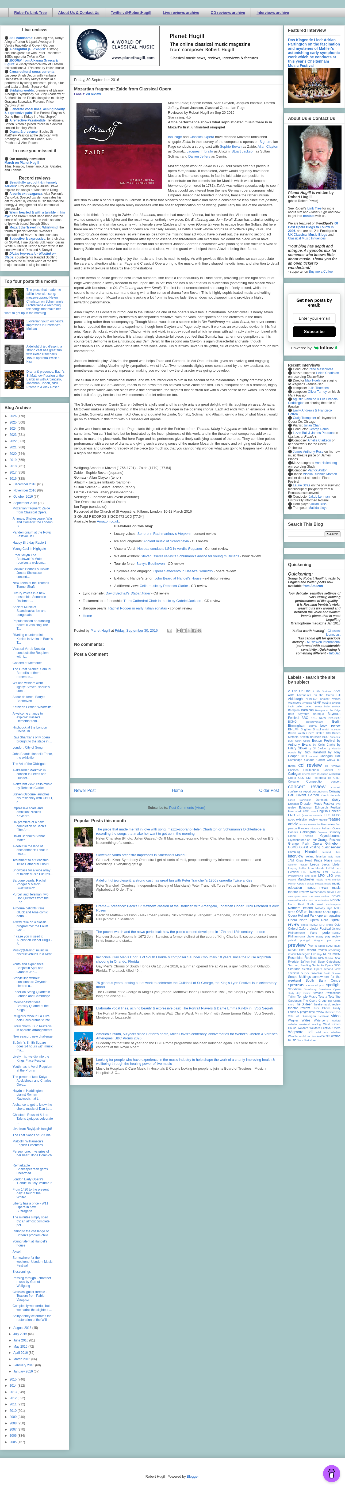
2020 (14, 454)
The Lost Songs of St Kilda (32, 1135)
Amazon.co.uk (108, 521)
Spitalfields (296, 985)
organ (329, 924)
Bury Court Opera (299, 740)
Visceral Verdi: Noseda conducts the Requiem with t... (30, 652)
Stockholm (294, 989)
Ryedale (293, 961)
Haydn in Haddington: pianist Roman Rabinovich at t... (28, 1094)
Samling (306, 965)
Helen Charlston (327, 373)
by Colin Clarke (324, 744)
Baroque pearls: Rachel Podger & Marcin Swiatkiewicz (29, 884)
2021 (14, 447)
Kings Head (304, 860)
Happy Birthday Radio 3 (30, 542)
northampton (333, 904)
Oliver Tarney (317, 392)
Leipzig (292, 868)
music (327, 883)
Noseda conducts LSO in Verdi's (169, 549)
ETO (327, 815)
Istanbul (321, 856)
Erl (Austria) (304, 815)
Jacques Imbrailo (200, 151)
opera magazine (328, 915)
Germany (334, 832)
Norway (320, 908)
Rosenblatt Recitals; (302, 958)
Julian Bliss (318, 504)
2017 (14, 472)
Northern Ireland (300, 908)
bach (291, 706)
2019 (14, 460)
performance (331, 933)
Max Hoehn (313, 380)
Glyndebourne (330, 836)
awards (336, 702)
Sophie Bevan (230, 146)
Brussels (315, 736)
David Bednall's (128, 593)
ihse (338, 852)
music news (316, 887)
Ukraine (329, 1012)
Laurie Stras (301, 485)
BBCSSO (334, 717)
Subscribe (314, 331)
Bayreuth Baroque (311, 713)
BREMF (293, 729)
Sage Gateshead (329, 961)
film (318, 824)
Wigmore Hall (300, 1032)
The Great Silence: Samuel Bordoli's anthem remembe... (32, 673)
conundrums (320, 791)
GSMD (293, 847)
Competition (314, 781)
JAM (291, 860)
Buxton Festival (323, 740)
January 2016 (23, 1371)
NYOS (291, 911)
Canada (309, 759)
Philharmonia (296, 936)
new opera (294, 896)
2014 (14, 1385)
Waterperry (321, 1020)
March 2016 (22, 1359)
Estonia (317, 815)
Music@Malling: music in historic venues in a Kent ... (32, 954)
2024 (14, 428)
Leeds (314, 864)
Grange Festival (329, 840)
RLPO (327, 954)
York (300, 1040)
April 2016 (21, 1353)
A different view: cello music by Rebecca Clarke (32, 786)
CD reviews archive (228, 12)
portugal (305, 940)
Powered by (314, 348)
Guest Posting (309, 847)
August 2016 (22, 1328)
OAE (299, 912)
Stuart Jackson (243, 151)
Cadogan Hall (330, 756)
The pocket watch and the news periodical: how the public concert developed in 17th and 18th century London (180, 932)
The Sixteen (303, 1004)
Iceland (327, 852)
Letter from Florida (311, 868)
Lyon (337, 875)
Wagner (293, 1020)
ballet (299, 706)
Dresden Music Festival (317, 804)
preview (297, 945)
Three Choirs (321, 1008)
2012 (14, 1398)
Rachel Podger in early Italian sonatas (137, 608)
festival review (308, 824)
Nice (304, 900)
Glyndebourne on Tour (302, 839)
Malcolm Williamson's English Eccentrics (28, 1143)
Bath (291, 713)
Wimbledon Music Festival (305, 1036)
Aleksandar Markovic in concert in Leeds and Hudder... (29, 774)
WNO (326, 1036)
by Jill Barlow (318, 748)
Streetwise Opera (329, 989)
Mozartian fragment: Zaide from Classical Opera (31, 510)
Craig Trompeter (304, 418)
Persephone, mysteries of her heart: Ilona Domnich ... (32, 1155)
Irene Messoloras (321, 369)
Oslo (337, 924)
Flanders (303, 828)
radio (321, 945)
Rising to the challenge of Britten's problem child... (32, 1233)
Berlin (336, 721)
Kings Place (323, 860)
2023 (14, 435)
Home (87, 616)
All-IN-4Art (311, 698)
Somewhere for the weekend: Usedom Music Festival (32, 1261)
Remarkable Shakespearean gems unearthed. (30, 1169)
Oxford (293, 929)
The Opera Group (315, 1000)
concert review (306, 786)
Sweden (318, 992)
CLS (301, 777)
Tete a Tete (326, 996)
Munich (336, 879)
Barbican (307, 710)
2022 (14, 441)
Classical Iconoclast (333, 632)
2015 (14, 1379)
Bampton (294, 710)
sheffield (293, 973)
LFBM (330, 868)
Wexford (303, 1028)
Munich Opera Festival (301, 883)
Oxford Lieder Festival (315, 929)
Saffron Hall (308, 961)
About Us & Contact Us (78, 12)
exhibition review (306, 819)
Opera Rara (319, 920)
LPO (321, 876)
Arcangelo (294, 702)
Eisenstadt (294, 811)
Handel (311, 851)
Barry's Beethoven (150, 564)
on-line (308, 912)
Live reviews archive (181, 12)
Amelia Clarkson (319, 440)
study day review (299, 993)
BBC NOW (318, 717)
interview (295, 856)
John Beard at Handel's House (178, 578)
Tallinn (292, 996)
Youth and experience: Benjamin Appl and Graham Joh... (28, 968)
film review (328, 824)
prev (337, 940)
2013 (14, 1392)
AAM (336, 691)
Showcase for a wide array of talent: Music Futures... (33, 872)
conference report (299, 791)
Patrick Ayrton (318, 470)
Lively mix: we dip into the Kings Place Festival (31, 1058)
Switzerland (332, 992)
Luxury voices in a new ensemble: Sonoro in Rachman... (29, 597)
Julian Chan (312, 425)
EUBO (336, 815)
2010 (14, 1411)
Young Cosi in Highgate (29, 549)
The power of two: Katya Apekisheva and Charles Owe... (32, 1080)
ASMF (317, 702)
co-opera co (323, 777)
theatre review (299, 1008)
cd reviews (332, 765)
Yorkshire (310, 1040)
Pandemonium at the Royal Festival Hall (32, 534)
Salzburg (294, 965)
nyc (329, 908)
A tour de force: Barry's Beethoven (29, 699)
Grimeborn (332, 843)
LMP (326, 872)
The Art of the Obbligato (30, 764)
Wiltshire (335, 1032)
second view (332, 969)
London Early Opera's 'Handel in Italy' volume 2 (32, 1181)
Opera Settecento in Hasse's (183, 571)
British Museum (331, 729)
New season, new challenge (32, 1036)
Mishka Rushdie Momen (319, 474)
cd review (93, 94)
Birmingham (296, 725)
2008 (14, 1423)
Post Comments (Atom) (187, 808)
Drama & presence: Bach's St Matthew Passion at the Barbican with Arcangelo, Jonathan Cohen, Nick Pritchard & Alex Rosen (45, 379)
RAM (329, 945)
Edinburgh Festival (327, 807)
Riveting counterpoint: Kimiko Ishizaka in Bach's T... (33, 639)
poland (292, 940)
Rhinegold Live (306, 954)
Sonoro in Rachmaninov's (164, 534)
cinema (306, 773)
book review (330, 725)
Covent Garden (307, 795)
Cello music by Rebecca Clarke (164, 586)
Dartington (305, 799)
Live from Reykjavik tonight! (32, 1129)
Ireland (309, 856)
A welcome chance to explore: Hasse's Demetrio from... (28, 717)
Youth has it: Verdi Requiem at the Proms (32, 1068)
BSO (325, 736)
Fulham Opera (331, 828)
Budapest (334, 736)
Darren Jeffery (199, 156)
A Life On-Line (299, 691)
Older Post (269, 790)
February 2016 (24, 1365)
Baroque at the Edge (327, 710)
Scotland (294, 969)
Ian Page (175, 137)
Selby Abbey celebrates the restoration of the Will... (32, 1318)
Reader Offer (296, 950)
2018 (14, 466)
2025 (14, 422)
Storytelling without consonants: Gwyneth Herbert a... (30, 982)
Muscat (319, 883)
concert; (335, 787)
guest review (331, 847)
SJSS (305, 973)
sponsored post (315, 985)
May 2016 (20, 1346)
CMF (309, 777)
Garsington (308, 832)
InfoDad (334, 653)
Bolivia (313, 725)
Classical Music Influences (307, 238)
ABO (291, 695)
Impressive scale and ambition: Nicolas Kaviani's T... (28, 812)
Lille (303, 872)
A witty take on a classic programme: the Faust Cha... (30, 926)
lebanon (292, 864)
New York (307, 896)
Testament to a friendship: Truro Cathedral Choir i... (32, 862)
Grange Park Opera (305, 843)
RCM (337, 945)
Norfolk (335, 900)
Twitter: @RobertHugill (131, 12)
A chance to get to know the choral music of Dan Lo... (32, 1106)
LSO (330, 876)
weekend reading (310, 1024)
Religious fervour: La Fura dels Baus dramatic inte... (33, 1018)
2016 (14, 479)
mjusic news (323, 879)
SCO (337, 965)
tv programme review (310, 1011)
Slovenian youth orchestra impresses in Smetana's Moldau (141, 855)
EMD (306, 811)
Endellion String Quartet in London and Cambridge (31, 994)
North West (315, 904)
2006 (14, 1436)
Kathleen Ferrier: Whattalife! (32, 707)
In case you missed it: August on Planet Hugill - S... (32, 940)
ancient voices (330, 698)
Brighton (306, 729)
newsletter (294, 900)
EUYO (291, 819)
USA (337, 1011)
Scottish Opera (312, 969)
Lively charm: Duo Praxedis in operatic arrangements (32, 1028)
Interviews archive (272, 12)
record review (317, 950)
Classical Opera (202, 137)
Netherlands (317, 892)
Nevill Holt (333, 892)
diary (336, 799)
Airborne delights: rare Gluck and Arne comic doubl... (30, 912)
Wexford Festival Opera (324, 1028)
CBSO (331, 759)
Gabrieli (293, 832)
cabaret (313, 756)
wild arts (322, 1032)
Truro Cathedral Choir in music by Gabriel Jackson (162, 601)
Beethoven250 (314, 721)
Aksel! (17, 1251)
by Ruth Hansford (312, 752)
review (292, 954)
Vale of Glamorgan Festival (308, 1016)
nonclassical (322, 900)
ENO (291, 815)
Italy (330, 856)
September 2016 (25, 503)
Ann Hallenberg (326, 463)
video (335, 1016)
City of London (319, 773)
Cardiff (320, 759)
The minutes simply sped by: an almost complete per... (31, 1221)
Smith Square (332, 973)
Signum (265, 142)
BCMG (292, 721)
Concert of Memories (27, 663)
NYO (337, 908)
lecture (304, 864)
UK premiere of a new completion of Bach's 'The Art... (29, 826)
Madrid (292, 879)
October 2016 (23, 496)
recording (334, 950)
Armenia (307, 702)
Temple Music (307, 996)
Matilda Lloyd (317, 508)
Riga (320, 954)
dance (291, 799)
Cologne (293, 781)
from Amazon (312, 586)
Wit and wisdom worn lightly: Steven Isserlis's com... (31, 687)
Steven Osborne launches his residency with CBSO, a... (33, 798)
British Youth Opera (301, 733)
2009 (14, 1417)
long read (310, 875)
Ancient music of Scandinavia (166, 541)
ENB (313, 811)
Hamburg (294, 851)
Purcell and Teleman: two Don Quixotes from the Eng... (31, 898)
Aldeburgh (295, 699)
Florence (315, 828)
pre (329, 940)
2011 (14, 1404)
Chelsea (293, 770)
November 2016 (25, 490)
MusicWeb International (323, 642)
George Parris (319, 429)
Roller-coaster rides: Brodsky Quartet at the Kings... (31, 1006)
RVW (337, 957)
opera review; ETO (312, 924)
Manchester (305, 879)
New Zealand (322, 896)
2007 (14, 1429)
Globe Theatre (300, 835)
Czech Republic (330, 795)
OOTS (327, 911)
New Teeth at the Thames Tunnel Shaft (31, 585)
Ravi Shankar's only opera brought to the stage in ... (32, 739)
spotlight (333, 985)
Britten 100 (323, 733)
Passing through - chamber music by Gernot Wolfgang (32, 1282)
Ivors (337, 856)
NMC (311, 900)
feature (323, 819)
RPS (321, 957)
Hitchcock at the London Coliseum (30, 729)
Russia (329, 957)
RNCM (336, 954)
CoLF (336, 777)
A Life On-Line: (322, 691)
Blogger (192, 1476)
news (335, 896)
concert (335, 781)
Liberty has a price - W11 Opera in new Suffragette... (30, 1207)
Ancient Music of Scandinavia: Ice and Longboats (29, 611)
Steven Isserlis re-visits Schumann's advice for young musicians (190, 556)
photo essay (315, 936)
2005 (14, 1442)
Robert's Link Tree (30, 12)
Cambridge (295, 759)
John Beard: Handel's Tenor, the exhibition (33, 756)
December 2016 (25, 484)
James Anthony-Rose (308, 451)
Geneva (322, 832)
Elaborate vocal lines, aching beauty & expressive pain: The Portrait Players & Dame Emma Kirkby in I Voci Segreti (184, 1008)
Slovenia (316, 973)
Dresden (293, 803)
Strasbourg (310, 989)
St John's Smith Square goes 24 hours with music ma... (33, 1046)
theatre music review (326, 1004)
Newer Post (85, 790)
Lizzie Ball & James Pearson (313, 433)
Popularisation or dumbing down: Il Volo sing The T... (31, 625)
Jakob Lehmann (320, 496)
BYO (304, 756)
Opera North (297, 920)
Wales (305, 1020)
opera (336, 912)
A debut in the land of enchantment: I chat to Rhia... (30, 850)
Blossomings (22, 1272)
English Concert (328, 811)
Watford (336, 1020)
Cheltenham (311, 770)
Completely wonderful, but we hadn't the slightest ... (32, 1307)
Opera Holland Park (302, 915)
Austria (326, 702)
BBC (305, 718)
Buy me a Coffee (321, 271)
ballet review (313, 706)
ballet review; (332, 706)
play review (332, 936)
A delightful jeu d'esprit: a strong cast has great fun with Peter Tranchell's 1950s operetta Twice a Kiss (174, 880)
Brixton (304, 736)
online (318, 911)
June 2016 (21, 1340)
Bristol (317, 729)
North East (296, 904)
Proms (312, 946)
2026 (14, 416)
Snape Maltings (299, 977)
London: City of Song (28, 747)
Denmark (322, 799)
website (292, 1024)
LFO (337, 868)
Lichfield (293, 872)
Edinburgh (305, 807)
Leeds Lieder (331, 864)
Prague (318, 940)
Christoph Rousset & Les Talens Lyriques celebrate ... (33, 1118)
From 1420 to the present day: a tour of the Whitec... (31, 1193)
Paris (313, 932)
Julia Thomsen (318, 388)
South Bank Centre (323, 980)
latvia (337, 860)
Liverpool (314, 872)
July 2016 (20, 1334)
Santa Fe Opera (322, 965)
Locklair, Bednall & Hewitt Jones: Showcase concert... (31, 573)
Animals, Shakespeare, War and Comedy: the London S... (33, 522)
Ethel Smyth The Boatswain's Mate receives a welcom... (29, 559)
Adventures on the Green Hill (318, 695)
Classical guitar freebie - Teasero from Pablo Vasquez (30, 1296)
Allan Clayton (268, 146)
